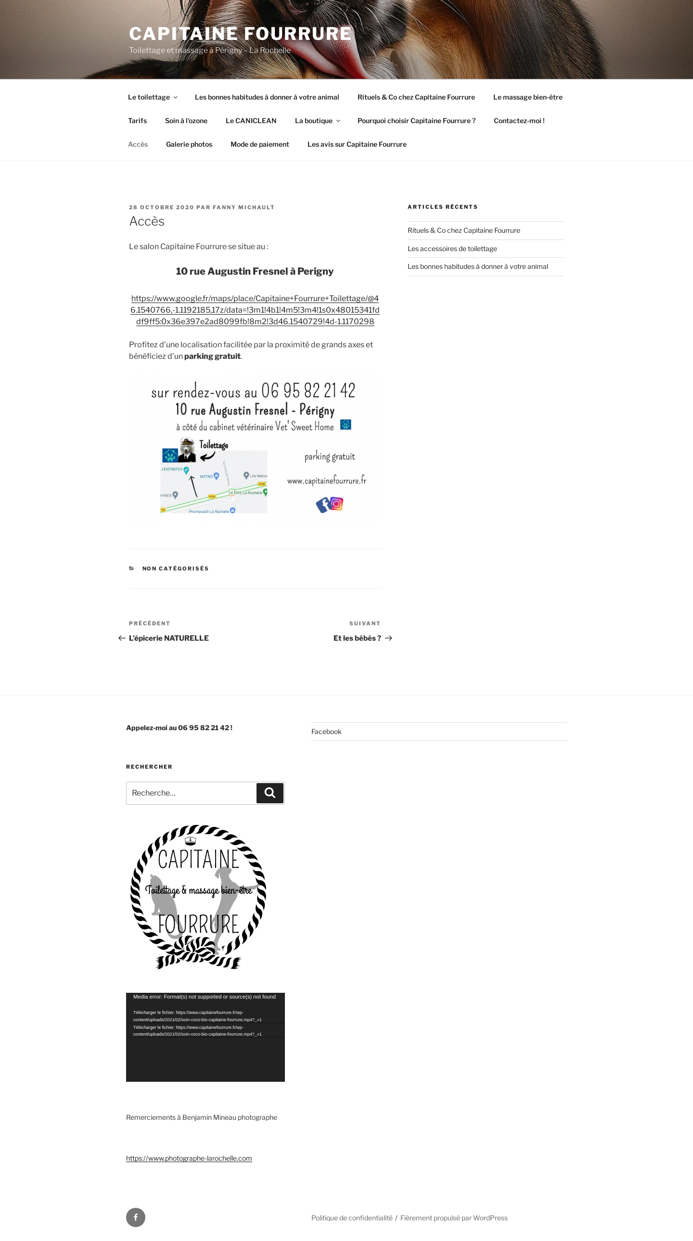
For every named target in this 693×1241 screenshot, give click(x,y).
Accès (138, 144)
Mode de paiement (260, 144)
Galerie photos (189, 144)
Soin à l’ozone (186, 120)
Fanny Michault (244, 207)
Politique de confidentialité (352, 1218)
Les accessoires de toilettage (452, 248)
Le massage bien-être (528, 97)
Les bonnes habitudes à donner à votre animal (267, 97)
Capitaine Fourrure (241, 33)
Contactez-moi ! (519, 120)
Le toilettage (153, 97)
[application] (205, 1037)
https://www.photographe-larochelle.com (189, 1158)
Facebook (326, 731)
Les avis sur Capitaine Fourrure (357, 144)
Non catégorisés (176, 568)
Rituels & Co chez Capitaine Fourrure (416, 97)
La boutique (318, 120)
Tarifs (137, 120)
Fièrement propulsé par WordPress (454, 1218)
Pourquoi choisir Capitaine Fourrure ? (416, 120)
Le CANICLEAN (251, 120)
